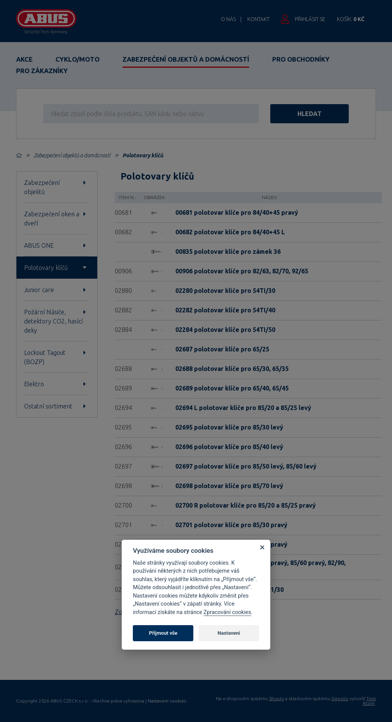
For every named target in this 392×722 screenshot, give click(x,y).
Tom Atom (369, 701)
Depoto (340, 698)
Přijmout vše (163, 633)
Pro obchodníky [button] (301, 59)
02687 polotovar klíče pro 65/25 (222, 349)
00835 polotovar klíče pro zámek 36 (228, 251)
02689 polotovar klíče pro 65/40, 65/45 (232, 388)
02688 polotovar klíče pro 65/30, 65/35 (232, 368)
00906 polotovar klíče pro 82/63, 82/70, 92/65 (241, 271)
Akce (24, 59)
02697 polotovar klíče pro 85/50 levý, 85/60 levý (246, 466)
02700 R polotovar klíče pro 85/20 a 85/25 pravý (245, 505)
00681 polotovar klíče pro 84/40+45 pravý (236, 212)
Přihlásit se (310, 19)
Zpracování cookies (227, 612)
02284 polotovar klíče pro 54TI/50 (225, 329)
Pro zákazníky (42, 70)
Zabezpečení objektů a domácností (185, 59)
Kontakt (258, 19)
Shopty (276, 698)
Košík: (350, 19)
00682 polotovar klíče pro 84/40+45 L (230, 232)
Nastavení (228, 633)
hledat (309, 113)
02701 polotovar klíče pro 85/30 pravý (231, 524)
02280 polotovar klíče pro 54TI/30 (225, 290)
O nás (228, 19)
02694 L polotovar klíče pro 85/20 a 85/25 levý (243, 407)
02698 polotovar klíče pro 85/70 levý (229, 485)
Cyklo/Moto (78, 59)
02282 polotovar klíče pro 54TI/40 (225, 310)
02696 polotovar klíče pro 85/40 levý (229, 446)
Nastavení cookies (167, 701)
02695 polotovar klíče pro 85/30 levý (229, 427)
